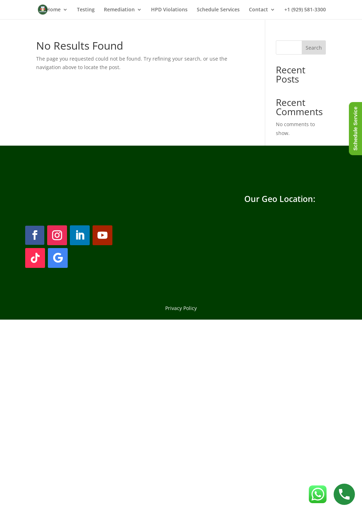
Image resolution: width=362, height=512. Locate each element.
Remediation (119, 10)
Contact (258, 10)
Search (314, 47)
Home (53, 10)
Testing (86, 10)
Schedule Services (218, 10)
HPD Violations (169, 10)
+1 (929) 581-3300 (305, 10)
